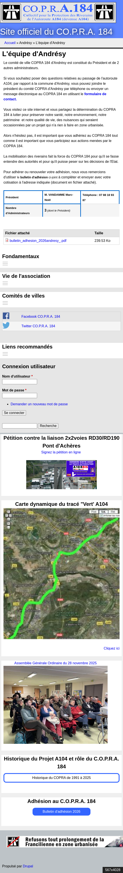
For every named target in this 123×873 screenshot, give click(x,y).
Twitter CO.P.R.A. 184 (38, 326)
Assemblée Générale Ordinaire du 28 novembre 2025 (55, 663)
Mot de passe (14, 390)
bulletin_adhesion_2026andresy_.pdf (38, 241)
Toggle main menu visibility (5, 263)
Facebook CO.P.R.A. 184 (40, 316)
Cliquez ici (112, 648)
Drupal (28, 866)
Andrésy (25, 43)
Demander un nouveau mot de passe (39, 404)
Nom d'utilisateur (17, 376)
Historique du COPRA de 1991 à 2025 (61, 778)
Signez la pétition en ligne (61, 452)
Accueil (10, 43)
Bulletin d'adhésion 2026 (61, 811)
